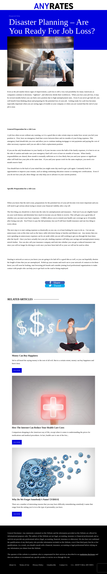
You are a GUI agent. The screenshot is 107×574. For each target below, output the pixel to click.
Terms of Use (24, 565)
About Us (12, 565)
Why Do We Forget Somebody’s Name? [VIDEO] (35, 499)
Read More (17, 370)
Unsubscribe (51, 565)
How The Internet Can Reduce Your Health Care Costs (38, 427)
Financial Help (14, 16)
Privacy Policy (38, 565)
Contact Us (63, 565)
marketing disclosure (87, 554)
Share (54, 282)
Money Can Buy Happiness (25, 355)
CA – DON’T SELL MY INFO (82, 565)
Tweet (55, 285)
